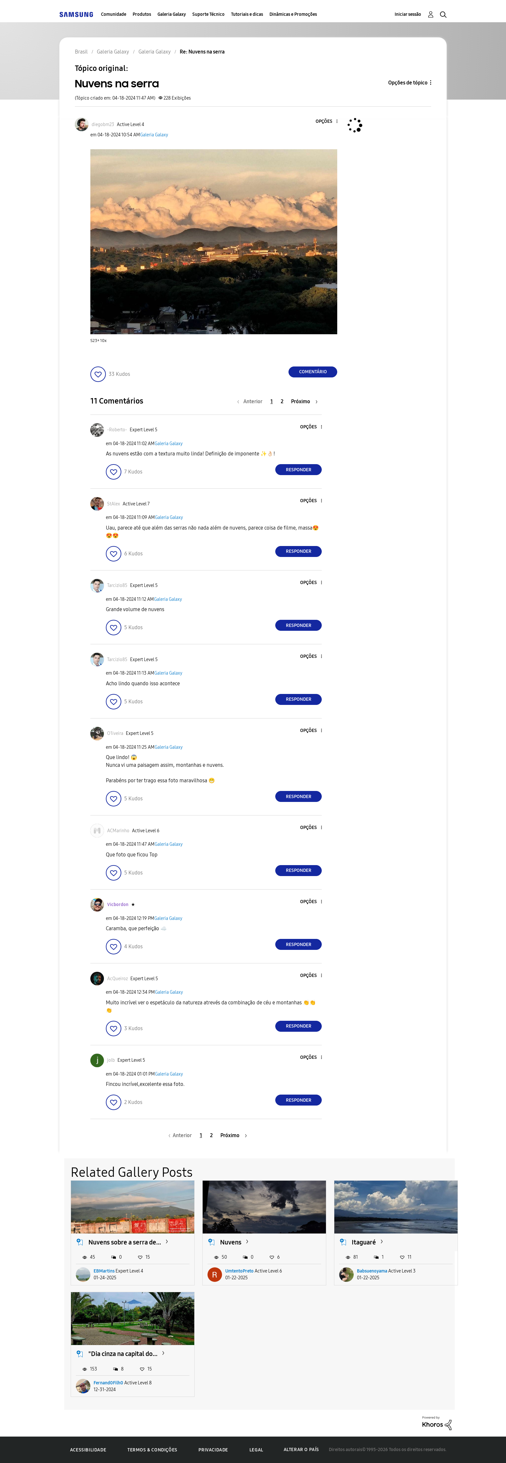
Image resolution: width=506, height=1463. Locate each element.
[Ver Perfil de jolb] (111, 1060)
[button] (326, 122)
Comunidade (113, 14)
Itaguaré (364, 1242)
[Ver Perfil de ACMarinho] (118, 831)
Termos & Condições (152, 1450)
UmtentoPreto (239, 1271)
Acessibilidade (88, 1450)
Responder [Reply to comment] (298, 470)
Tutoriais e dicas (247, 14)
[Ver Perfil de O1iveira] (115, 733)
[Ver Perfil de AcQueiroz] (117, 978)
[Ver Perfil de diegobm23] (103, 124)
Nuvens (230, 1242)
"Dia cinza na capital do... (122, 1354)
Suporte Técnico (208, 14)
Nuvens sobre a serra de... (124, 1242)
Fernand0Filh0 (108, 1383)
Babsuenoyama (372, 1271)
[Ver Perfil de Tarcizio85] (117, 585)
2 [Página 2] (282, 401)
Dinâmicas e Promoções (293, 14)
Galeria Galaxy (171, 14)
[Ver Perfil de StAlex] (113, 504)
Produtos (142, 14)
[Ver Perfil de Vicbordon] (117, 904)
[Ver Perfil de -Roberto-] (117, 430)
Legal (256, 1450)
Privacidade (213, 1450)
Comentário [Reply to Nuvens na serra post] (313, 372)
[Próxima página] (304, 401)
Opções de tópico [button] (408, 83)
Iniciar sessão (408, 14)
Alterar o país (301, 1449)
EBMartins (104, 1271)
